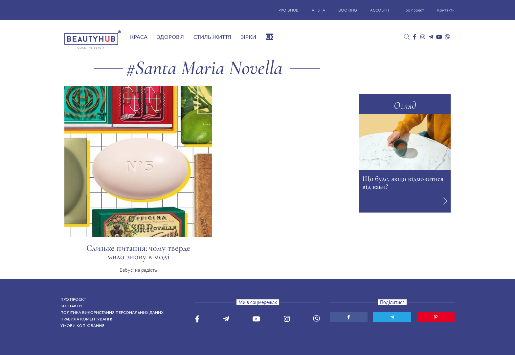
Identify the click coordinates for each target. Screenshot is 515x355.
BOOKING (347, 10)
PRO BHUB (289, 10)
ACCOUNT (380, 10)
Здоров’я (170, 37)
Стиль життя (212, 37)
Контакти (446, 10)
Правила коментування (87, 319)
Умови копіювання (82, 325)
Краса (138, 37)
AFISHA (318, 10)
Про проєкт (413, 10)
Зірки (248, 37)
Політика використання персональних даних (112, 312)
